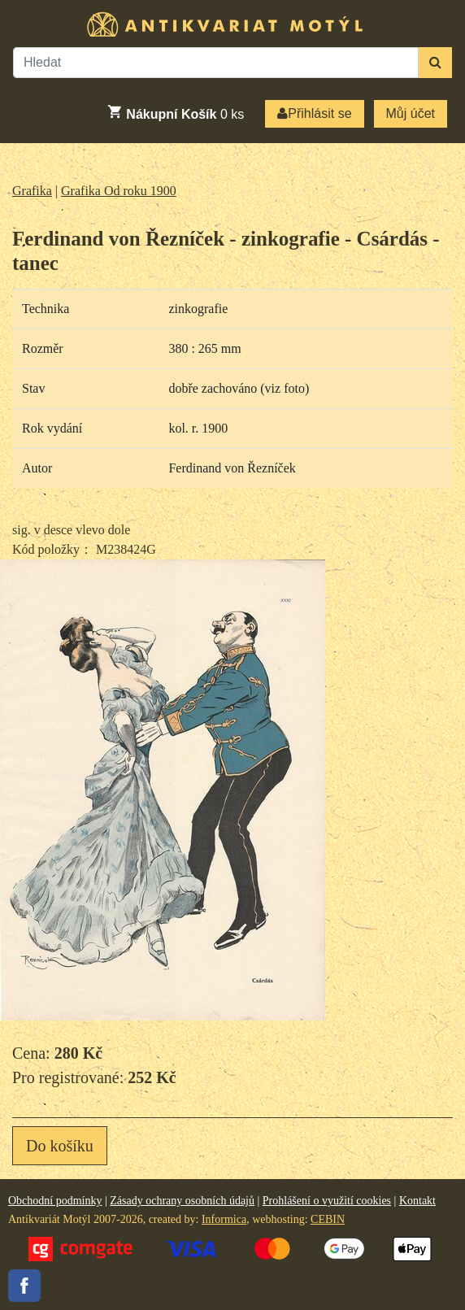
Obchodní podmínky (55, 1201)
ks (175, 112)
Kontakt (417, 1201)
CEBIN (328, 1219)
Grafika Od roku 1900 (118, 191)
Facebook (24, 1285)
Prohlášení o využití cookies (327, 1201)
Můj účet (410, 113)
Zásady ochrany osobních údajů (182, 1201)
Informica (224, 1219)
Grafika (32, 191)
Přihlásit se (314, 113)
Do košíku (59, 1146)
